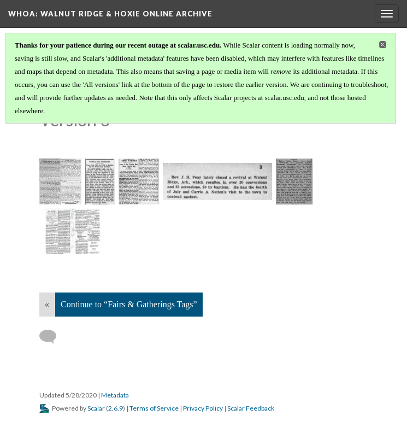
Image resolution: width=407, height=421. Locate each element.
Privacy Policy (203, 408)
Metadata (115, 395)
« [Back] (47, 304)
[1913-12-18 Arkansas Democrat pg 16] (294, 181)
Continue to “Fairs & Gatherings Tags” (129, 304)
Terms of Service (154, 408)
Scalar (96, 408)
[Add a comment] (52, 337)
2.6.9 (115, 408)
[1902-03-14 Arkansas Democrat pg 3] (139, 181)
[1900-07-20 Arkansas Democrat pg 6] (100, 181)
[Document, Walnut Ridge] (70, 231)
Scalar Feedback (250, 408)
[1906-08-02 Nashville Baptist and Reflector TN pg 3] (217, 181)
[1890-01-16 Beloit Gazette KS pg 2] (60, 181)
